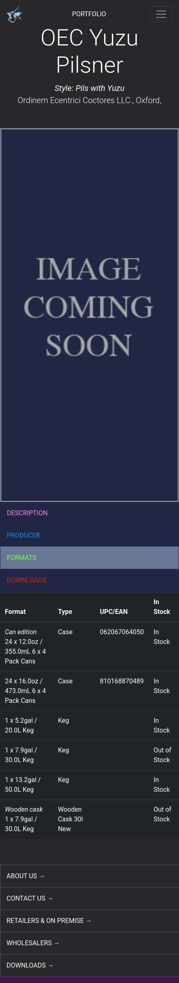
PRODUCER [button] (23, 535)
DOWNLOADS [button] (26, 580)
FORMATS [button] (21, 558)
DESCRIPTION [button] (27, 513)
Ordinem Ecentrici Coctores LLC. (74, 100)
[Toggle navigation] (161, 14)
